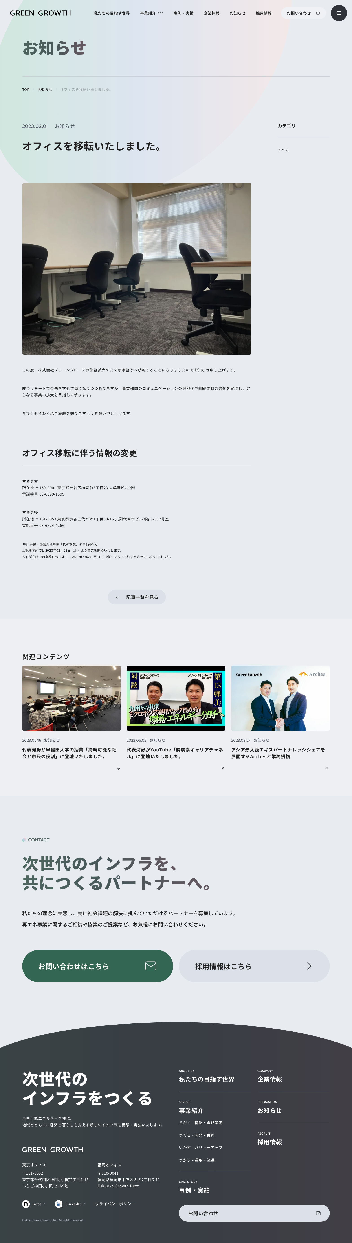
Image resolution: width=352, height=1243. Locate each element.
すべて (283, 150)
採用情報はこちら (223, 966)
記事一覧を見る (142, 597)
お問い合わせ (299, 13)
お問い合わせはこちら (73, 966)
